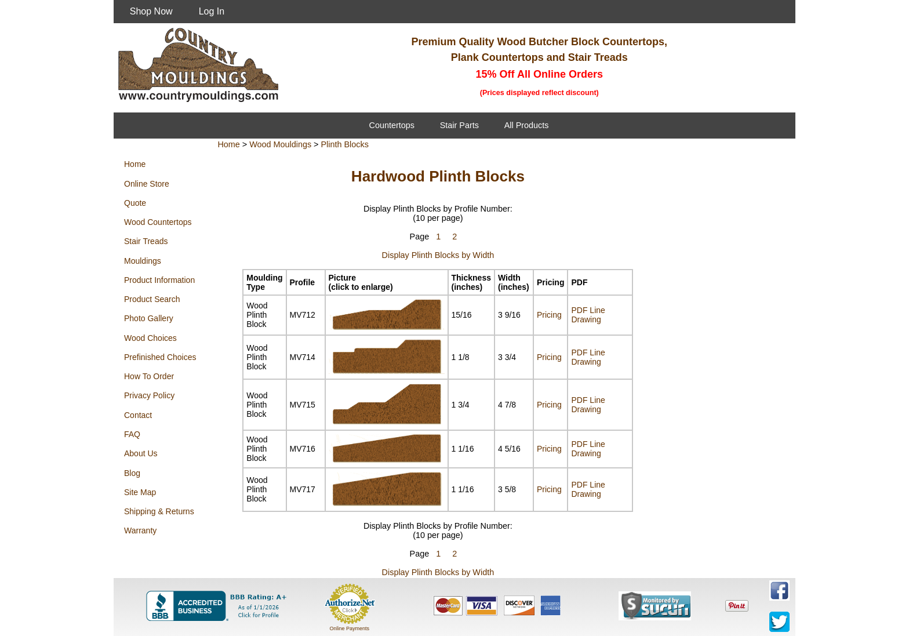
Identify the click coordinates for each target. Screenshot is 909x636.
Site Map (140, 492)
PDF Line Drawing (588, 315)
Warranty (140, 530)
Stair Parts (459, 125)
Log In (211, 11)
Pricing (549, 314)
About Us (141, 453)
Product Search (152, 299)
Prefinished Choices (160, 357)
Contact (138, 415)
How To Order (149, 376)
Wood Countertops (157, 222)
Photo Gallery (148, 318)
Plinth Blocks (345, 144)
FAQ (132, 434)
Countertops (391, 125)
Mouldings (142, 261)
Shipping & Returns (159, 511)
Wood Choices (150, 338)
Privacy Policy (149, 395)
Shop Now (151, 11)
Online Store (146, 183)
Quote (135, 203)
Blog (132, 473)
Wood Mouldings (280, 144)
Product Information (159, 280)
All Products (526, 125)
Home (135, 164)
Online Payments (349, 628)
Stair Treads (146, 241)
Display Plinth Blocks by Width (438, 255)
